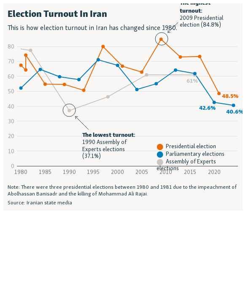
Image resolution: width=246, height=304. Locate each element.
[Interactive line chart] (123, 107)
